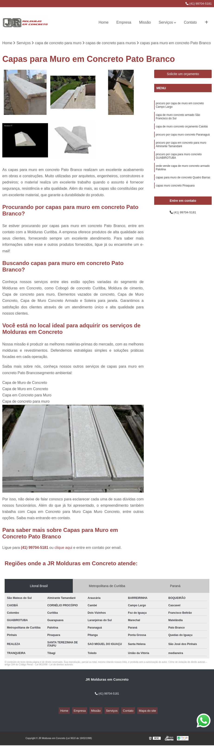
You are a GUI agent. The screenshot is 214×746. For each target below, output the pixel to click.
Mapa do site (139, 711)
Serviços (166, 22)
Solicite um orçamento (183, 75)
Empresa (123, 22)
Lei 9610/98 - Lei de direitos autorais (54, 665)
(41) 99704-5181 (198, 3)
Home (104, 22)
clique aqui (63, 548)
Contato (190, 22)
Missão (145, 22)
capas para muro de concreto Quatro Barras (183, 187)
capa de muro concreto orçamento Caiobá (182, 130)
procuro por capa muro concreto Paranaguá (183, 139)
